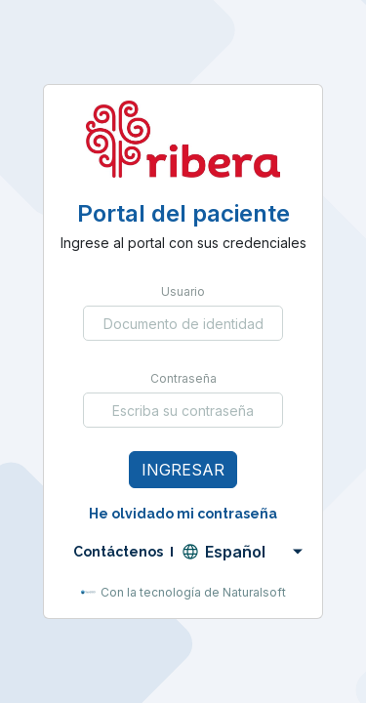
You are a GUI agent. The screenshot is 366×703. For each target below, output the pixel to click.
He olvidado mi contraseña (183, 513)
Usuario (183, 291)
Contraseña (183, 378)
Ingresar (183, 469)
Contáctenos (118, 551)
